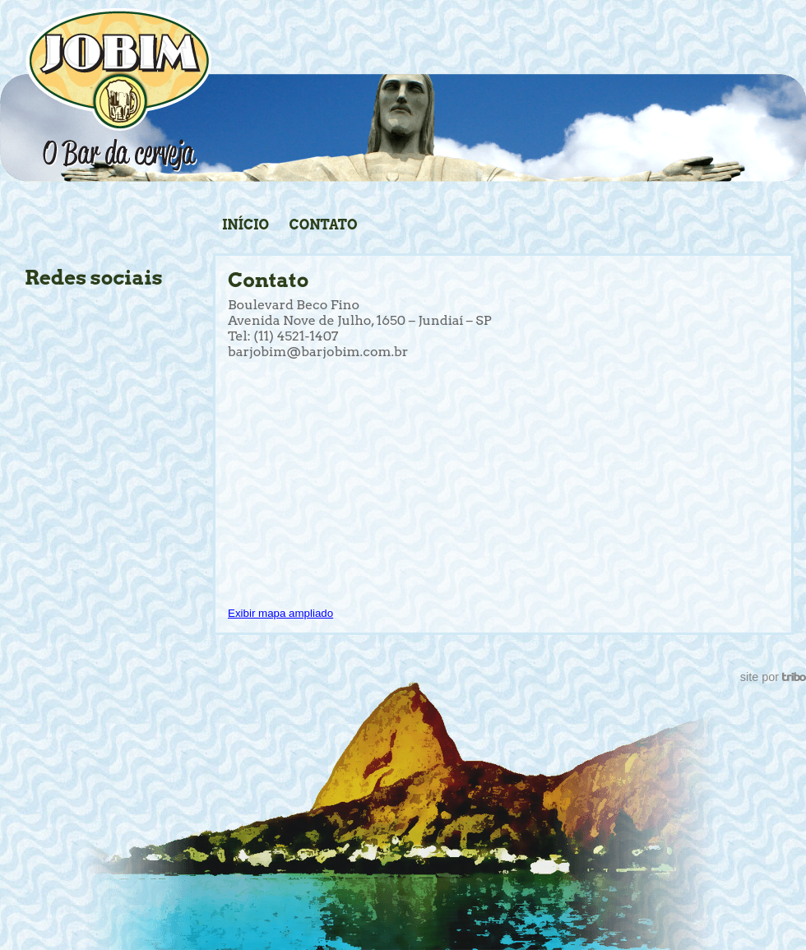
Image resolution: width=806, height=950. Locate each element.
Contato (324, 225)
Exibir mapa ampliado (280, 613)
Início (245, 225)
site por (773, 677)
